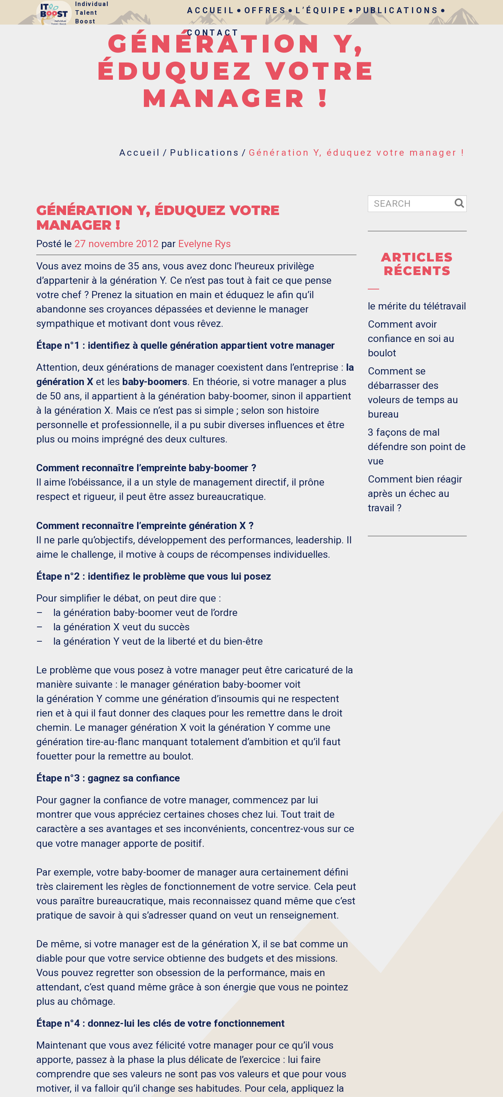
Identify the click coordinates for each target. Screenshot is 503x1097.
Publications (397, 10)
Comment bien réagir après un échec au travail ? (415, 493)
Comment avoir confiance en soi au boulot (411, 338)
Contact (213, 32)
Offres (265, 10)
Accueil (211, 10)
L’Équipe (321, 10)
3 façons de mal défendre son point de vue (417, 446)
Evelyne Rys (204, 244)
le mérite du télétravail (417, 306)
